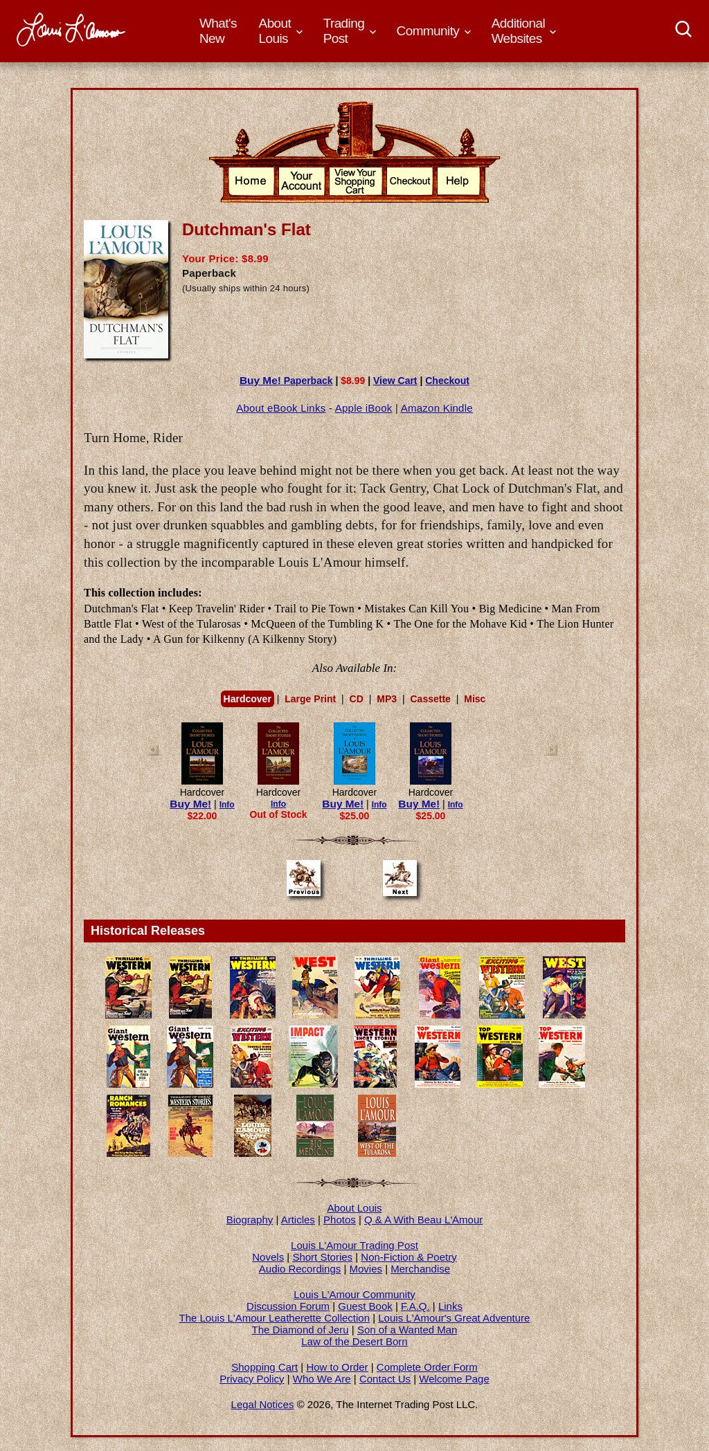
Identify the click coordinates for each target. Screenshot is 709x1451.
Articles (298, 1219)
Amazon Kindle (437, 408)
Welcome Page (454, 1379)
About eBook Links (280, 408)
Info (227, 805)
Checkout (447, 380)
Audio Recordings (300, 1269)
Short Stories (322, 1257)
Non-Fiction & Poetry (408, 1257)
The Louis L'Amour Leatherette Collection (274, 1318)
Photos (339, 1219)
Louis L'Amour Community (354, 1294)
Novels (268, 1257)
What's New (218, 31)
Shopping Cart (264, 1367)
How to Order (337, 1367)
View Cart (395, 380)
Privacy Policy (251, 1379)
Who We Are (322, 1379)
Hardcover (247, 698)
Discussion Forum (288, 1306)
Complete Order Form (427, 1367)
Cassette (430, 698)
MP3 (387, 698)
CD (357, 698)
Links (450, 1306)
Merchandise (420, 1269)
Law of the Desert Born (354, 1341)
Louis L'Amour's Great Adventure (454, 1318)
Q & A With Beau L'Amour (423, 1219)
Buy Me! (190, 804)
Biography (249, 1219)
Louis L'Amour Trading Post (354, 1245)
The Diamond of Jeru (300, 1329)
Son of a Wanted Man (407, 1329)
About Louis (354, 1208)
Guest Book (365, 1306)
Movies (366, 1269)
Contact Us (385, 1379)
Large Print (310, 698)
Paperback (286, 380)
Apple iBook (364, 408)
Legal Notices (262, 1404)
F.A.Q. (415, 1306)
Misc (474, 698)
